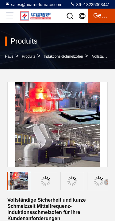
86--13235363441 (90, 4)
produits (28, 56)
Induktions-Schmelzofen (63, 56)
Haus (9, 56)
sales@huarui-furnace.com (34, 4)
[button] (107, 182)
